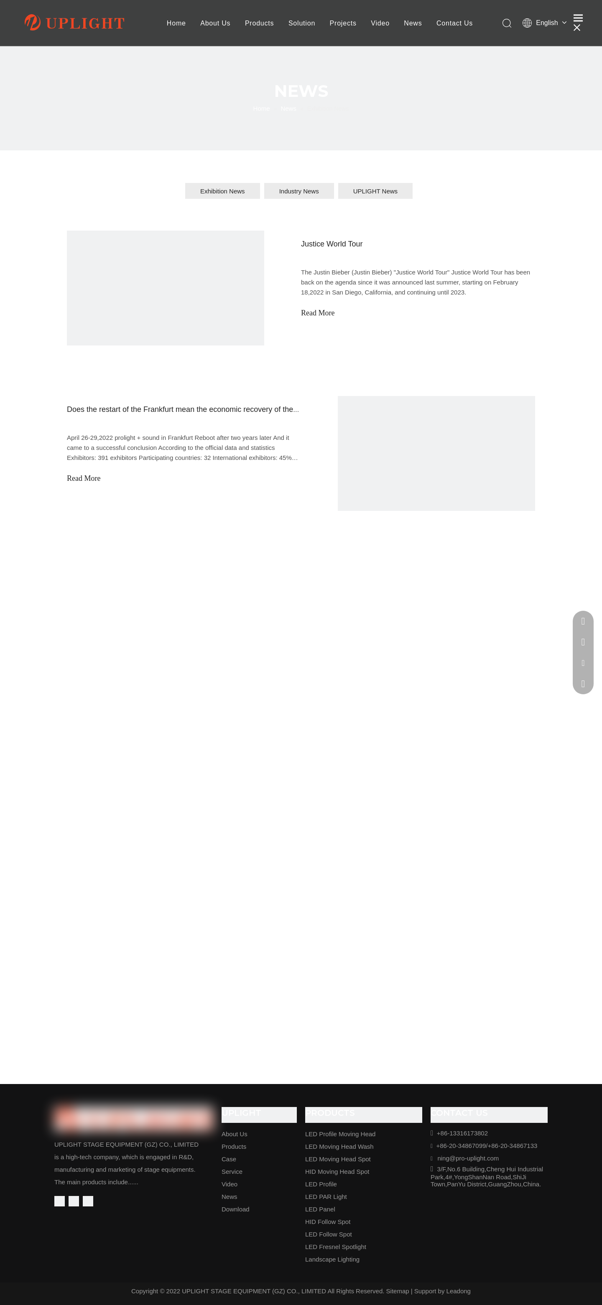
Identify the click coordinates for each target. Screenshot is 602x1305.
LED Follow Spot (328, 1234)
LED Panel (320, 1209)
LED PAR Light (326, 1196)
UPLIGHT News (375, 191)
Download (236, 1209)
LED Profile (321, 1184)
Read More (317, 313)
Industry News (299, 191)
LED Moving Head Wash (339, 1146)
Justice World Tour (331, 244)
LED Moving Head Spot (338, 1159)
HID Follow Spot (327, 1221)
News (413, 23)
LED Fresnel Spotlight (335, 1246)
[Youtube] (88, 1201)
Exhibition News (222, 191)
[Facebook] (59, 1201)
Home (176, 23)
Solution (301, 23)
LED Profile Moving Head (340, 1133)
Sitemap (397, 1291)
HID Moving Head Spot (337, 1171)
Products (259, 23)
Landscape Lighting (332, 1259)
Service (232, 1171)
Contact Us (454, 23)
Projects (343, 23)
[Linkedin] (74, 1201)
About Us (215, 23)
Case (229, 1159)
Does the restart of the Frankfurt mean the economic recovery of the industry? (196, 409)
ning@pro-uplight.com (468, 1158)
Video (380, 23)
